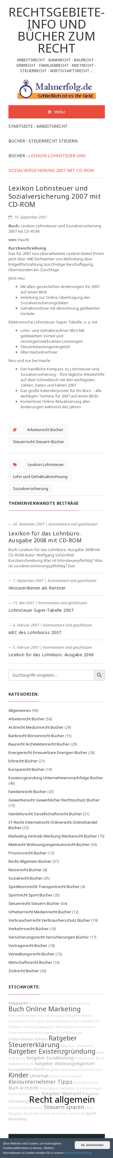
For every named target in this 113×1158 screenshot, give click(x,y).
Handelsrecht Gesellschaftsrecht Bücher (45, 813)
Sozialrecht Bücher (25, 878)
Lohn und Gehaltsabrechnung (40, 476)
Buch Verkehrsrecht (24, 1094)
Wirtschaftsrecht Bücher (30, 962)
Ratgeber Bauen (79, 1015)
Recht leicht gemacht (25, 1108)
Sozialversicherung (30, 488)
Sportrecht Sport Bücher (30, 895)
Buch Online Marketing (44, 1008)
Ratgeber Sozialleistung (50, 1058)
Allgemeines (19, 710)
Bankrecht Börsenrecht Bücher (36, 735)
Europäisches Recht (26, 1069)
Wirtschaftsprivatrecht (26, 1015)
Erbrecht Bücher (23, 761)
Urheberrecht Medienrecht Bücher (39, 911)
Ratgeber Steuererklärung (42, 1041)
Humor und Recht (70, 1113)
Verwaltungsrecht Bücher (31, 954)
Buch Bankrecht (86, 1021)
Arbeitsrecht (92, 1070)
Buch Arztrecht (23, 1088)
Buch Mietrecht (85, 1082)
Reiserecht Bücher (25, 869)
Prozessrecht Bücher (27, 853)
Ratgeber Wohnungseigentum (65, 1063)
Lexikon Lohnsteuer (46, 464)
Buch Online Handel (66, 1076)
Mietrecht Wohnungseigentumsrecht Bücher (48, 844)
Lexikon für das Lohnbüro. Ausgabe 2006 (51, 654)
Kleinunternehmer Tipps (40, 1081)
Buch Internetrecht (74, 1003)
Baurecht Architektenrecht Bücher (39, 744)
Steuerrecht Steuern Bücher (38, 441)
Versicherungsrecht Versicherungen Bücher (48, 937)
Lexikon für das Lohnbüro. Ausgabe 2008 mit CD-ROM (45, 537)
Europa (76, 1033)
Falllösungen (55, 1015)
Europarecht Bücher (26, 769)
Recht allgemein (62, 1099)
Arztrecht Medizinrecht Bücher (36, 727)
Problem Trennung (23, 1027)
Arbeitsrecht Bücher (45, 429)
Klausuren (18, 1003)
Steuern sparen (64, 1107)
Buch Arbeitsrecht (43, 1003)
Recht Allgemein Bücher (30, 861)
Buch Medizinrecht (39, 1113)
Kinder (18, 1075)
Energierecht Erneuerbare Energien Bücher (47, 752)
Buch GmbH (60, 1033)
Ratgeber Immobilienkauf (81, 1088)
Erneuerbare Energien (26, 1021)
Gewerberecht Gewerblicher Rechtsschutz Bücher (54, 800)
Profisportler (84, 1058)
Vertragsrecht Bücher (27, 945)
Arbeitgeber (49, 1088)
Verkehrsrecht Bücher (28, 928)
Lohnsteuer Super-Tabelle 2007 (41, 610)
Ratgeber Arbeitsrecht (63, 1070)
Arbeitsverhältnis (59, 1021)
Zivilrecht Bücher (23, 970)
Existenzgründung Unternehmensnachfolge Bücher (55, 777)
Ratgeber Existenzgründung (52, 1051)
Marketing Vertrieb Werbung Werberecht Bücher (52, 836)
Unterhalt (39, 1076)
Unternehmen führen (28, 1039)
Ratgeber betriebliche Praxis (63, 1027)
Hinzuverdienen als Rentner (37, 588)
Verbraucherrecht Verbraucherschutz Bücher (49, 920)
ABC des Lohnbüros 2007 (34, 632)
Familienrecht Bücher (27, 791)
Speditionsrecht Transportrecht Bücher (44, 886)
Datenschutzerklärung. (78, 1153)
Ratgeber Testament (77, 1046)
